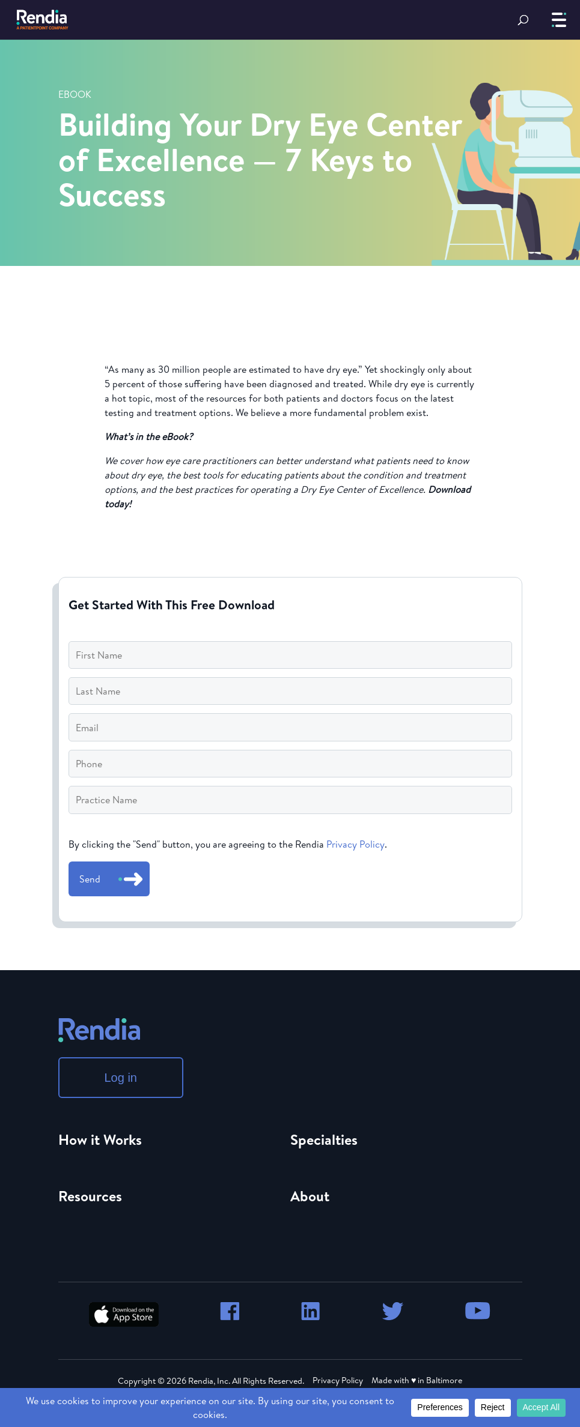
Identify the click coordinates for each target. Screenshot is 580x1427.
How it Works (100, 1139)
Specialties (324, 1139)
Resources (90, 1196)
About (309, 1196)
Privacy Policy (355, 844)
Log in (121, 1077)
